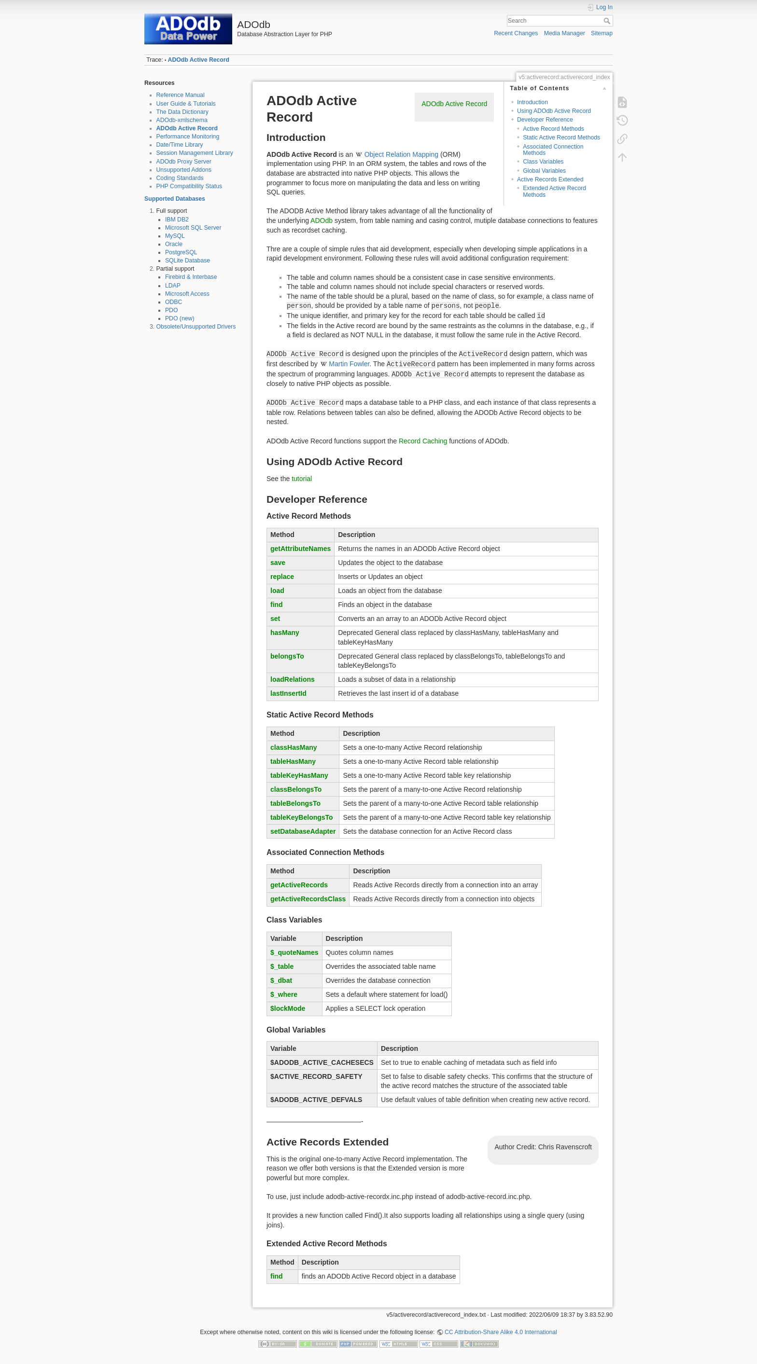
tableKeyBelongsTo (301, 817)
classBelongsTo (296, 789)
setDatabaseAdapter (303, 831)
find (276, 604)
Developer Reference (545, 119)
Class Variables (543, 161)
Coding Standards (180, 178)
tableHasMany (293, 761)
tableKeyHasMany (299, 775)
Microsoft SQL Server (193, 227)
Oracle (173, 244)
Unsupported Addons (183, 169)
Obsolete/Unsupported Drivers (196, 326)
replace (282, 576)
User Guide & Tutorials (186, 103)
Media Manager (564, 33)
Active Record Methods (553, 128)
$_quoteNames (294, 952)
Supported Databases (174, 198)
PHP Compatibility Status (189, 186)
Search (608, 20)
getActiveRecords (299, 885)
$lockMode (287, 1008)
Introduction (532, 102)
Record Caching (423, 441)
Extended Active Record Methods (554, 191)
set (275, 618)
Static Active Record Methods (561, 137)
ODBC (173, 302)
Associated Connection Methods (553, 149)
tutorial (302, 478)
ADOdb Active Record (199, 59)
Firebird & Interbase (191, 277)
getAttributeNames (300, 548)
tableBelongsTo (295, 803)
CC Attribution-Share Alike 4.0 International (501, 1332)
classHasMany (293, 747)
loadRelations (292, 679)
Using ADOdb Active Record (554, 111)
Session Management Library (194, 153)
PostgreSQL (181, 252)
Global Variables (544, 170)
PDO (171, 310)
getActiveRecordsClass (308, 899)
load (277, 590)
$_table (282, 966)
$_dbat (281, 980)
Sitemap (602, 33)
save (277, 562)
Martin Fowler (349, 364)
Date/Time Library (179, 144)
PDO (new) (180, 318)
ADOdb (321, 220)
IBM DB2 (177, 219)
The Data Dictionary (182, 112)
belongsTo (287, 656)
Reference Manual (180, 95)
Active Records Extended (550, 179)
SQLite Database (187, 260)
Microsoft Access (187, 293)
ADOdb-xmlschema (182, 120)
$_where (283, 994)
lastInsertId (288, 693)
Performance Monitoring (188, 136)
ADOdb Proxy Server (183, 161)
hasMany (284, 632)
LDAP (173, 285)
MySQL (175, 236)
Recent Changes (516, 33)
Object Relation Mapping (401, 154)
